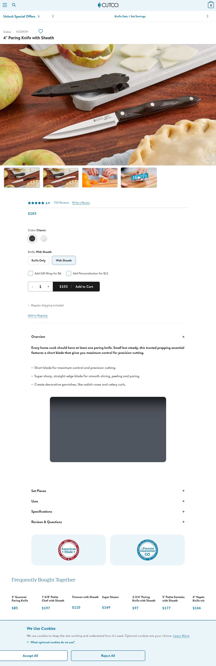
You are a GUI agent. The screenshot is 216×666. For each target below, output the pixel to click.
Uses (108, 501)
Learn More (181, 635)
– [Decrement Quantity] (32, 286)
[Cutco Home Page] (108, 5)
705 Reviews (61, 202)
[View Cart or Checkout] (211, 7)
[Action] (40, 32)
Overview (108, 336)
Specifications (108, 511)
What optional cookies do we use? (51, 642)
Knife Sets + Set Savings (130, 16)
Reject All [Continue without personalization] (108, 655)
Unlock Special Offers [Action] (21, 16)
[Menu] (4, 5)
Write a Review (81, 202)
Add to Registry (38, 315)
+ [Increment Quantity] (48, 286)
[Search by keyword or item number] (14, 5)
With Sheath (64, 260)
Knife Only (38, 260)
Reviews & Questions (108, 521)
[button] (53, 16)
